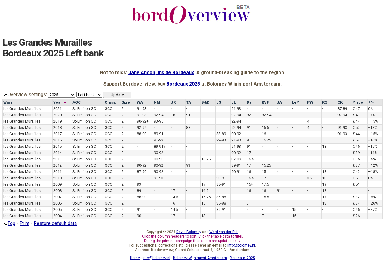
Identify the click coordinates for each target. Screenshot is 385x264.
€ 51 (356, 178)
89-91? (159, 146)
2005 (57, 209)
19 (324, 184)
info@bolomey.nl (241, 245)
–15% (373, 121)
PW (310, 102)
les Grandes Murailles (22, 108)
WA (140, 102)
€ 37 (356, 165)
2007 (57, 197)
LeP (295, 102)
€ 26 (356, 216)
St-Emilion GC (84, 108)
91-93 (141, 108)
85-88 (221, 197)
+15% (372, 146)
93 (188, 165)
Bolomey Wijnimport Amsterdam (200, 258)
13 (203, 216)
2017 (57, 134)
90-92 (236, 134)
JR (173, 102)
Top (8, 223)
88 (188, 127)
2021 (57, 108)
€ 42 (356, 171)
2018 (57, 127)
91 (188, 115)
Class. (110, 102)
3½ (309, 178)
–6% (372, 197)
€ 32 (356, 197)
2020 (57, 115)
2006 (57, 203)
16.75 (206, 159)
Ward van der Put (223, 232)
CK (340, 102)
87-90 (141, 171)
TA (188, 102)
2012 (57, 165)
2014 (57, 152)
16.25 (266, 140)
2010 (57, 178)
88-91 (221, 184)
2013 (57, 159)
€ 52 (356, 127)
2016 (57, 140)
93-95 (158, 121)
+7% (371, 115)
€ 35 (356, 159)
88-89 (221, 134)
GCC (108, 108)
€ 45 (356, 146)
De (249, 102)
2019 (57, 121)
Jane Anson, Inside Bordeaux (161, 72)
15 (264, 171)
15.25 (266, 165)
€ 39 (356, 152)
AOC (76, 102)
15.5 (265, 197)
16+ (174, 115)
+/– (371, 102)
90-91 (236, 171)
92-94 (158, 115)
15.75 (206, 197)
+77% (372, 209)
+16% (372, 140)
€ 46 (356, 209)
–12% (373, 165)
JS (218, 102)
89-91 (158, 134)
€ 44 (356, 121)
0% (370, 108)
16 (264, 134)
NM (157, 102)
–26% (373, 203)
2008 (57, 190)
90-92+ (143, 121)
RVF (265, 102)
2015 (57, 146)
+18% (372, 127)
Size (126, 102)
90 (139, 216)
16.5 (265, 127)
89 (139, 190)
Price (358, 102)
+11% (372, 152)
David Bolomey (188, 232)
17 (249, 152)
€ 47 (356, 108)
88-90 (141, 134)
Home (135, 258)
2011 (57, 171)
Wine (8, 102)
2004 (57, 216)
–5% (372, 159)
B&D (205, 102)
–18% (373, 171)
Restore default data (55, 223)
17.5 (265, 184)
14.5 (174, 197)
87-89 (342, 108)
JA (279, 102)
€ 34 (356, 203)
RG (325, 102)
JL (233, 102)
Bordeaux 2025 (183, 84)
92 (249, 115)
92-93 (221, 140)
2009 (57, 184)
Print (24, 223)
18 (324, 146)
